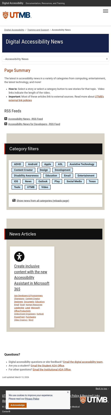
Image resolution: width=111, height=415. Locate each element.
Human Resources (34, 305)
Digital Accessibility (12, 3)
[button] (68, 392)
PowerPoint (19, 317)
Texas (92, 181)
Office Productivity (22, 311)
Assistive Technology (82, 164)
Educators (40, 302)
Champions (19, 298)
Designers (18, 302)
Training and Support (38, 30)
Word (30, 320)
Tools (17, 187)
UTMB (30, 187)
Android (32, 164)
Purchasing (31, 317)
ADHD (17, 164)
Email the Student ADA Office (47, 365)
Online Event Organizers (25, 314)
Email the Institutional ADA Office (52, 369)
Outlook (43, 181)
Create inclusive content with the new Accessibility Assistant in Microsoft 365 (31, 278)
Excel (22, 305)
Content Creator (23, 170)
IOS (16, 181)
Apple (47, 164)
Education (51, 175)
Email (67, 175)
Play (57, 181)
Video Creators (20, 320)
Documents (29, 302)
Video (44, 187)
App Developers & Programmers (28, 295)
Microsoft (35, 308)
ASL (60, 164)
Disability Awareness (26, 175)
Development (62, 170)
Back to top (102, 388)
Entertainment (86, 175)
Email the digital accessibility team (83, 361)
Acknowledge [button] (18, 405)
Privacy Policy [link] (32, 398)
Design (44, 170)
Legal (27, 308)
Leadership (19, 308)
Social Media (74, 181)
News (28, 181)
